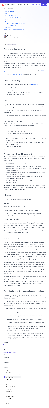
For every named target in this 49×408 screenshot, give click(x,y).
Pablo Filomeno (10, 35)
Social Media (8, 398)
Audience (8, 100)
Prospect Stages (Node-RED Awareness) (18, 154)
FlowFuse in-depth (11, 238)
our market (18, 150)
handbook (6, 342)
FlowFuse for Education (11, 387)
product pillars (34, 84)
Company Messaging (10, 377)
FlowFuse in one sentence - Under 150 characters (21, 210)
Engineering (6, 357)
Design (5, 354)
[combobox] (25, 44)
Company (6, 347)
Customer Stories (9, 379)
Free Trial (37, 4)
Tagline (6, 203)
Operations (6, 349)
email (7, 382)
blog (7, 370)
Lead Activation (9, 391)
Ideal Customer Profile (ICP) (13, 121)
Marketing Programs (10, 396)
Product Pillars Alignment (14, 80)
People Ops (6, 362)
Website (7, 403)
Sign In (32, 4)
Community (8, 374)
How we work (9, 389)
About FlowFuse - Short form (14, 219)
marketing (12, 42)
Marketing (6, 367)
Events (7, 384)
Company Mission (17, 75)
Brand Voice (8, 372)
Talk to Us (44, 4)
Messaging (8, 195)
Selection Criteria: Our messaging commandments (25, 291)
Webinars (8, 401)
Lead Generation (9, 394)
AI (24, 4)
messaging (18, 42)
